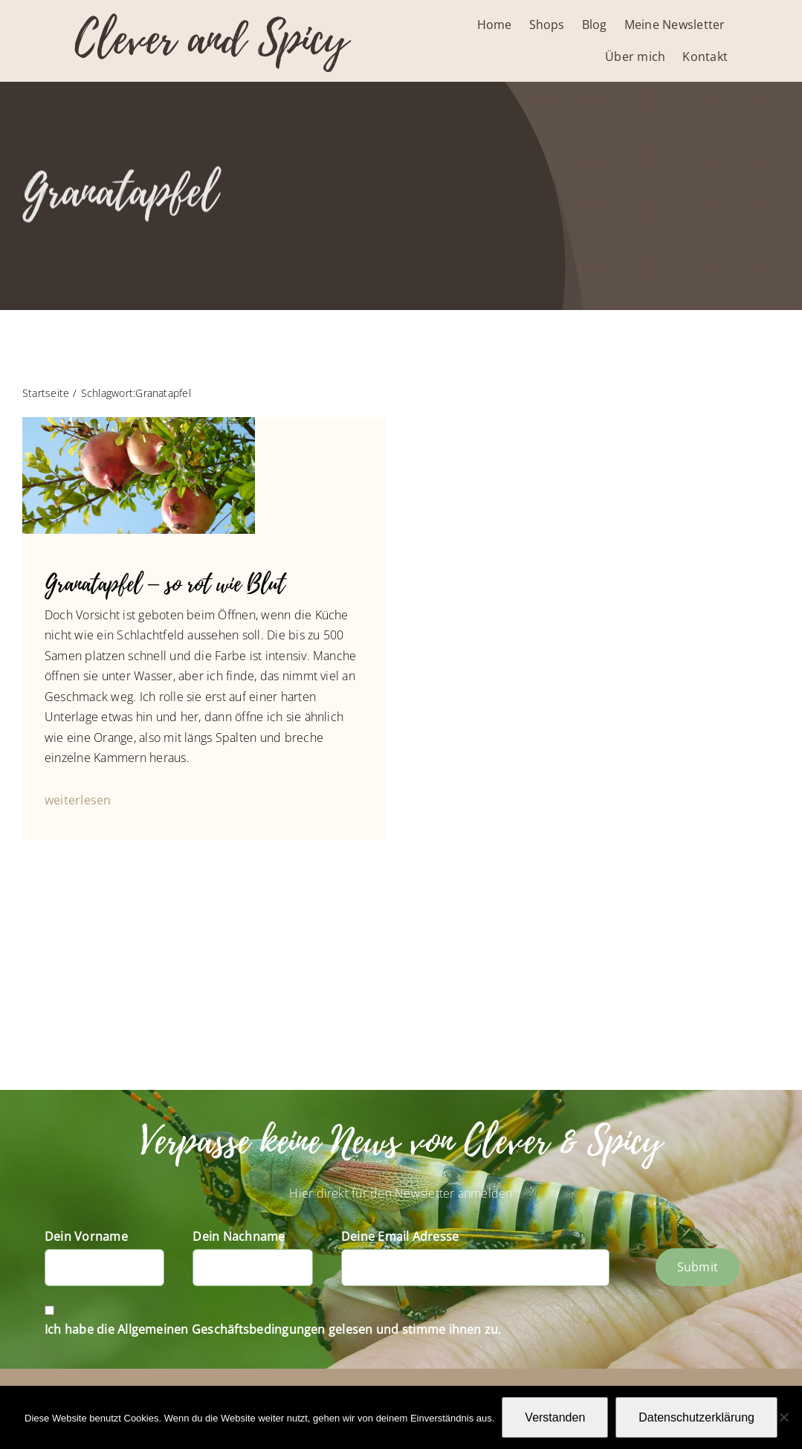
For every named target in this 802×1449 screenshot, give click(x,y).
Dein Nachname (239, 1236)
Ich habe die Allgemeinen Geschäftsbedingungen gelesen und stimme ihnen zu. (273, 1329)
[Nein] (783, 1417)
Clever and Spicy (211, 39)
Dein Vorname (86, 1236)
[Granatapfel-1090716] (138, 423)
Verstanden (555, 1417)
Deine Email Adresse (400, 1236)
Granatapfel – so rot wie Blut (165, 584)
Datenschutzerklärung (696, 1417)
